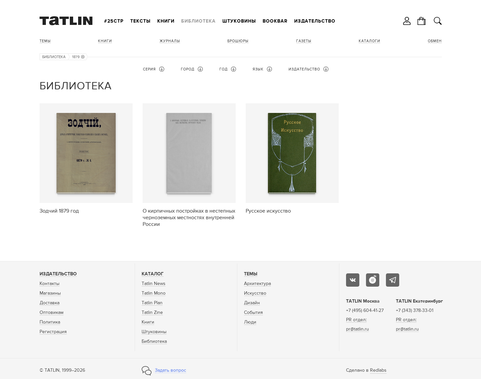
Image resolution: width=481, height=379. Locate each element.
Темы (45, 41)
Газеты (303, 41)
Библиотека (198, 21)
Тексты (140, 21)
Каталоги (369, 41)
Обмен (435, 41)
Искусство (255, 293)
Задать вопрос (170, 370)
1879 (78, 57)
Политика (50, 322)
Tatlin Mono (154, 293)
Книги (166, 21)
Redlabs (378, 370)
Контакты (50, 283)
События (253, 312)
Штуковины (239, 21)
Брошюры (238, 41)
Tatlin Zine (152, 312)
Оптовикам (51, 312)
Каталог (153, 274)
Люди (250, 322)
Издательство (314, 21)
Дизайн (252, 303)
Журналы (170, 41)
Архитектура (257, 283)
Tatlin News (154, 283)
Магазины (50, 293)
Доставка (50, 303)
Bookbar (275, 21)
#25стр (114, 21)
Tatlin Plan (152, 303)
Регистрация (53, 332)
